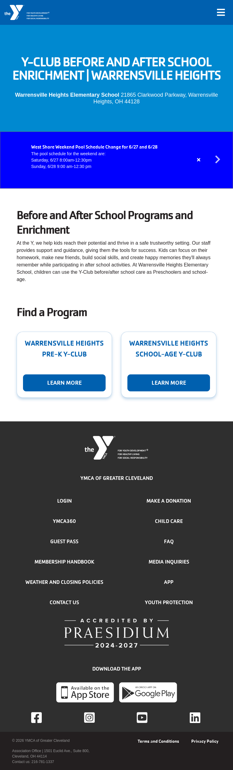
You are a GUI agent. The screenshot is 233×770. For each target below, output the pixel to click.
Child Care (169, 521)
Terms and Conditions (158, 741)
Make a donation (168, 500)
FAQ (169, 541)
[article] (116, 160)
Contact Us (64, 602)
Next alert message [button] (218, 160)
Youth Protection (169, 602)
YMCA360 (64, 521)
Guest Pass (64, 541)
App (168, 582)
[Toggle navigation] (220, 12)
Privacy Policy (204, 741)
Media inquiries (169, 561)
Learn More (64, 383)
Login (64, 500)
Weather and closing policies (64, 582)
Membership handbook (64, 561)
